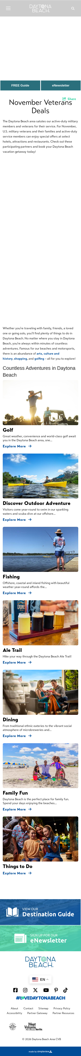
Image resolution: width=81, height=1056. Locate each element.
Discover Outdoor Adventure (36, 503)
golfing (39, 359)
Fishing (11, 577)
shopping (20, 359)
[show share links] (69, 99)
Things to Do (17, 866)
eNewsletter (60, 85)
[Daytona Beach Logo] (40, 8)
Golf (8, 430)
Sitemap (43, 1008)
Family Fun (15, 793)
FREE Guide (20, 85)
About (14, 1008)
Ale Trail (12, 650)
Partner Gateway (37, 1013)
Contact (28, 1008)
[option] (40, 45)
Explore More (17, 446)
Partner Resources (63, 1013)
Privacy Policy (62, 1008)
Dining (10, 719)
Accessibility (14, 1013)
